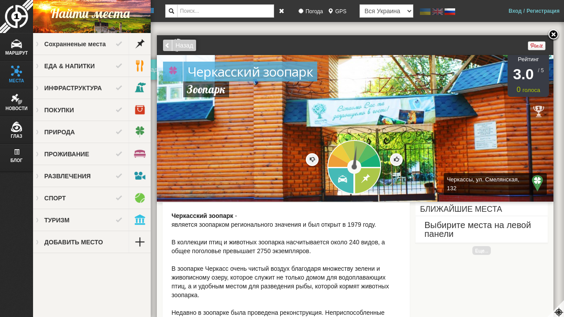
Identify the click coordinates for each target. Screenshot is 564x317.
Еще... (485, 250)
